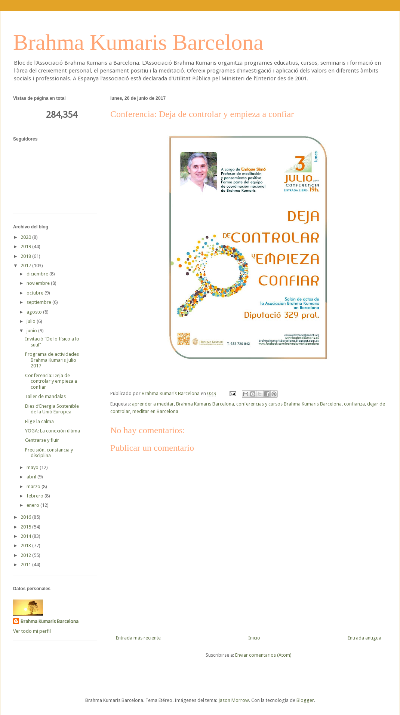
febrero (35, 496)
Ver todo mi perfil (32, 631)
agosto (35, 312)
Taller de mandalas (45, 396)
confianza (354, 404)
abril (32, 477)
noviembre (39, 283)
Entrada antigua (364, 638)
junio (32, 330)
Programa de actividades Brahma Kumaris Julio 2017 (52, 360)
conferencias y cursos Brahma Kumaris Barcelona (289, 404)
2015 (26, 527)
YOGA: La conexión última (52, 431)
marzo (34, 486)
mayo (33, 467)
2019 (26, 246)
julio (32, 321)
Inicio (254, 638)
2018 (26, 256)
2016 (26, 517)
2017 (26, 265)
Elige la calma (39, 421)
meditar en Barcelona (155, 411)
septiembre (39, 302)
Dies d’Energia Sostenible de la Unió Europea (52, 409)
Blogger (305, 700)
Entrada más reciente (138, 638)
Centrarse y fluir (42, 440)
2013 (26, 545)
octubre (35, 293)
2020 (26, 237)
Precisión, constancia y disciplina (49, 453)
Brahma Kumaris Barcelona (138, 42)
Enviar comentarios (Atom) (263, 655)
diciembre (38, 274)
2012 (26, 555)
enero (33, 505)
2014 (26, 536)
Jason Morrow (233, 700)
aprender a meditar (153, 404)
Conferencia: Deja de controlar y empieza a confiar (51, 381)
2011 (26, 564)
